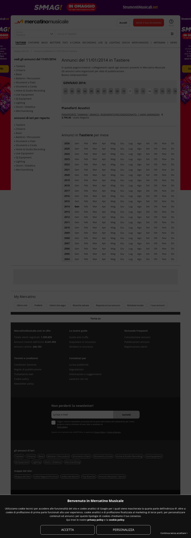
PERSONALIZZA (123, 530)
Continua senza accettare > (174, 533)
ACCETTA (67, 530)
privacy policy (95, 519)
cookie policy (116, 519)
